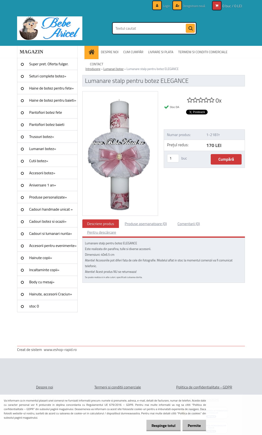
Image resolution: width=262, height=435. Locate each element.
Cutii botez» (38, 161)
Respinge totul (161, 425)
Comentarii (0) (189, 224)
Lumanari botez (113, 68)
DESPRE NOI (109, 51)
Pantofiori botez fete (45, 112)
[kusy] (173, 158)
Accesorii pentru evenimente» (52, 245)
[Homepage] (93, 52)
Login (164, 5)
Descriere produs (100, 224)
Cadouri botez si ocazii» (47, 221)
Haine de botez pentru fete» (51, 88)
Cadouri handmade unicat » (51, 209)
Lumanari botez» (42, 148)
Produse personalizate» (48, 197)
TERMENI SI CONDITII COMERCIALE (202, 51)
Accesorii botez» (42, 173)
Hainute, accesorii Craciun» (50, 294)
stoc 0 (34, 306)
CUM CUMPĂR (133, 51)
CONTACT (96, 63)
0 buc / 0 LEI (232, 6)
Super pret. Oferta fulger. (49, 64)
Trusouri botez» (41, 136)
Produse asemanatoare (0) (146, 224)
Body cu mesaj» (41, 282)
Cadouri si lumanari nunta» (50, 233)
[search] (190, 28)
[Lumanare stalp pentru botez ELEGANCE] (120, 93)
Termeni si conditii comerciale (117, 387)
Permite (193, 425)
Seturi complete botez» (47, 76)
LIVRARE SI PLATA (160, 51)
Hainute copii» (40, 257)
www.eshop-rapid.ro (60, 349)
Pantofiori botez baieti (46, 124)
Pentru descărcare (101, 232)
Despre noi (44, 387)
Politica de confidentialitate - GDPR (204, 387)
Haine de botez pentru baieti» (52, 100)
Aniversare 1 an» (42, 185)
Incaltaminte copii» (44, 270)
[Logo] (49, 28)
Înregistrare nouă (193, 5)
